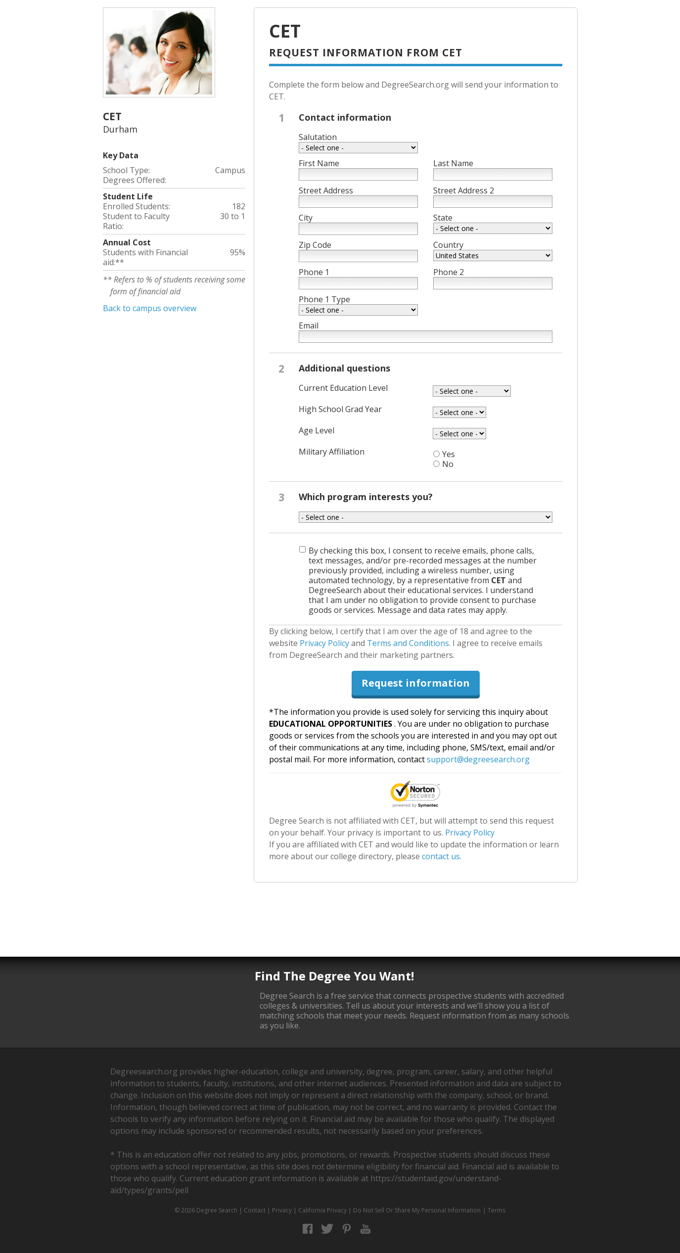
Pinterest (346, 1229)
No (447, 464)
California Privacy (322, 1210)
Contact (255, 1210)
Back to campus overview (149, 308)
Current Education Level (343, 388)
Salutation (318, 137)
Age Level (316, 430)
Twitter (327, 1229)
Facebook (308, 1229)
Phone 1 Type (324, 299)
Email (308, 325)
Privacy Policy (324, 643)
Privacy (282, 1210)
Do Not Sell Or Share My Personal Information (417, 1210)
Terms (496, 1210)
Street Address (326, 190)
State (443, 218)
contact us (441, 856)
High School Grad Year (340, 409)
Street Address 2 (463, 190)
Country (448, 245)
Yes (448, 454)
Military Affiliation (331, 452)
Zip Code (315, 245)
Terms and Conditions (408, 643)
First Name (319, 163)
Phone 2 (448, 272)
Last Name (453, 163)
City (306, 218)
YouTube (366, 1229)
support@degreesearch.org (478, 759)
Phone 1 (314, 272)
